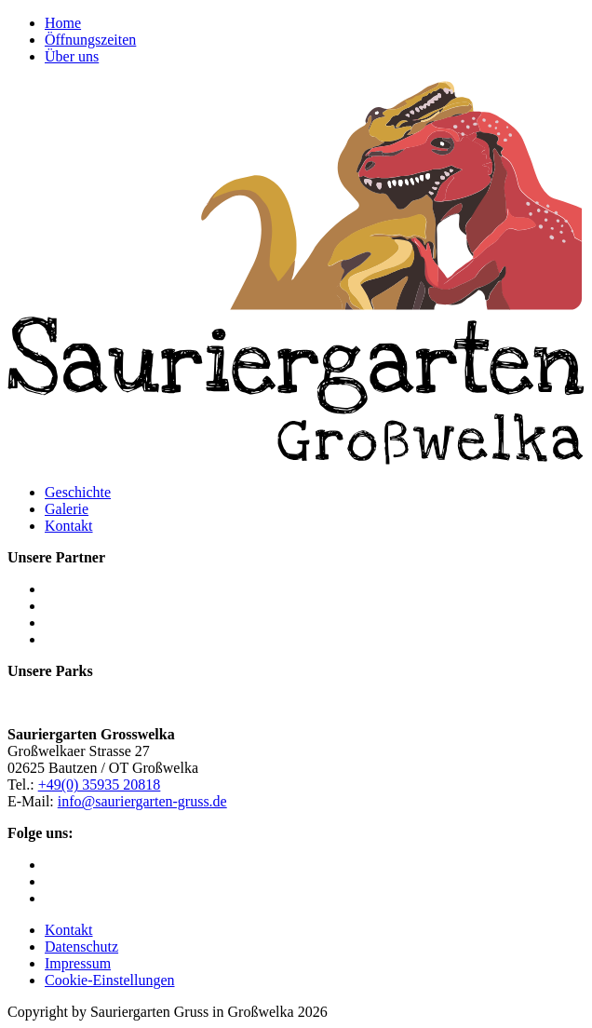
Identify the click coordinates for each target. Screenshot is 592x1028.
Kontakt (69, 526)
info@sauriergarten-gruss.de (142, 801)
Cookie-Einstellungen (110, 980)
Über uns (72, 56)
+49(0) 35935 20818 (99, 784)
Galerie (66, 509)
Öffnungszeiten (90, 39)
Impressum (78, 963)
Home (63, 23)
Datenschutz (81, 946)
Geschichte (78, 492)
